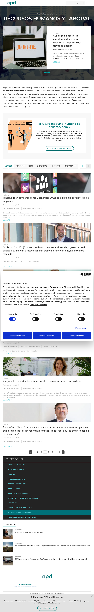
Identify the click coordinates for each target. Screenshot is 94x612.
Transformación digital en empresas (22, 517)
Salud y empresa (33, 261)
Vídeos (30, 166)
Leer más (56, 62)
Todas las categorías (16, 465)
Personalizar (80, 328)
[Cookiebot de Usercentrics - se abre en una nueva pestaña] (80, 274)
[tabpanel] (47, 47)
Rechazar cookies (17, 335)
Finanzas (11, 474)
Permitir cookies (77, 335)
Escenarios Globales (16, 469)
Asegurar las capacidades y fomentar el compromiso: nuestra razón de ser (42, 381)
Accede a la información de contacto (24, 587)
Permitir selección (46, 335)
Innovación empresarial (17, 484)
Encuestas (56, 166)
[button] (45, 72)
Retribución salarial (50, 346)
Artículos (20, 166)
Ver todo (8, 166)
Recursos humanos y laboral (32, 208)
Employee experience (11, 208)
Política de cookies (38, 305)
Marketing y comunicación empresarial (23, 498)
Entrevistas (42, 166)
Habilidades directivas (16, 479)
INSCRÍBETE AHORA (47, 608)
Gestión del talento (10, 346)
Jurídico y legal (14, 488)
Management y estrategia (18, 493)
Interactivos (70, 166)
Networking (12, 503)
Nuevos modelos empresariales (20, 507)
